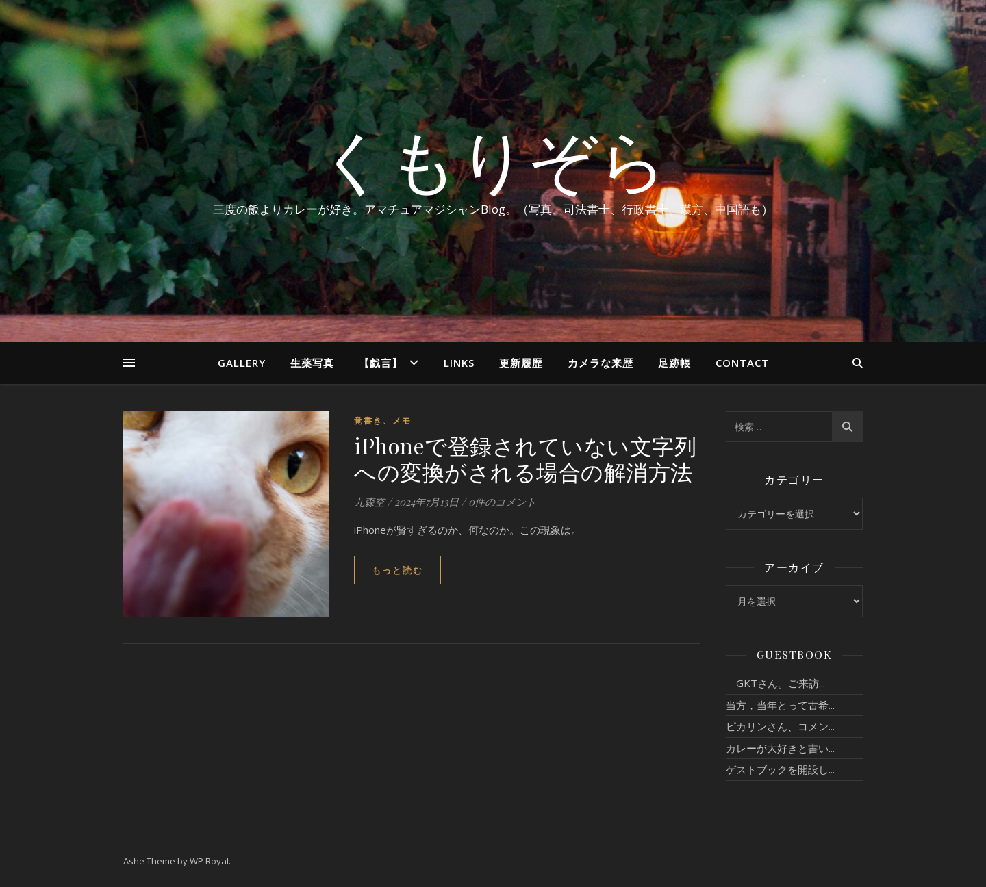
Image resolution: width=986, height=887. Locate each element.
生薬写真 (312, 363)
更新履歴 (521, 363)
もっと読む (397, 570)
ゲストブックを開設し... (780, 769)
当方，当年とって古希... (780, 705)
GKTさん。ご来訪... (775, 683)
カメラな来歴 (600, 363)
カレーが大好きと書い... (780, 748)
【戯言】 (381, 363)
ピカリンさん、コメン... (780, 726)
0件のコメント (502, 502)
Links (459, 363)
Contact (742, 363)
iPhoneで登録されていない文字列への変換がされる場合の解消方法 (525, 458)
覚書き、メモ (383, 420)
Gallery (242, 363)
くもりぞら (493, 159)
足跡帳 (674, 363)
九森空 (369, 502)
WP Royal (209, 861)
